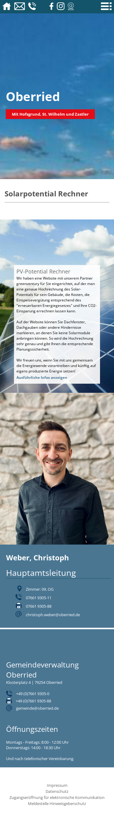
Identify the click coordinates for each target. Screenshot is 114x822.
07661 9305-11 (38, 597)
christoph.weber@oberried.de (53, 614)
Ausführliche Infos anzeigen (41, 377)
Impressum (57, 785)
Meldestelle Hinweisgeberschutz (57, 803)
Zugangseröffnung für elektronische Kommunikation (57, 797)
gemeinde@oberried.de (37, 708)
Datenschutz (57, 791)
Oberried (33, 96)
